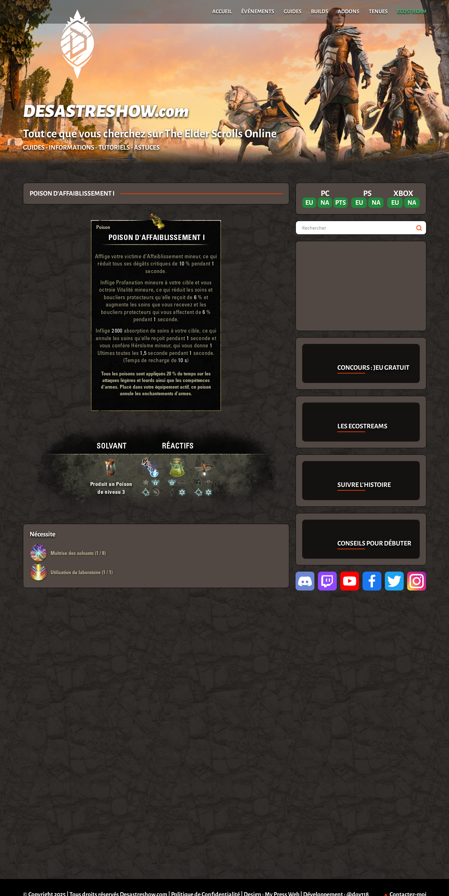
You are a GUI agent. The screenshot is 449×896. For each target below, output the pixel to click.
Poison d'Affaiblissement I (156, 237)
